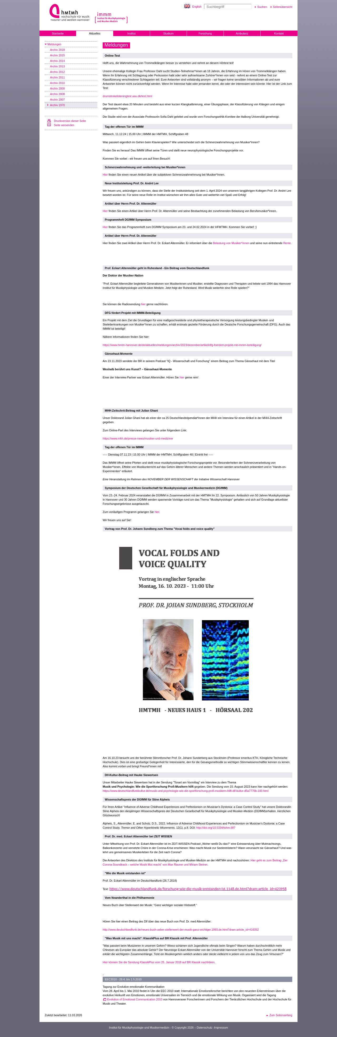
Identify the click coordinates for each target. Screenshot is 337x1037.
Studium (168, 33)
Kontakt (279, 33)
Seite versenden (64, 125)
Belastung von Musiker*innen (231, 243)
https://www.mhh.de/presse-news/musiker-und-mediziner (138, 438)
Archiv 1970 (57, 105)
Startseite (58, 33)
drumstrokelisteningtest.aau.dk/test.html (127, 96)
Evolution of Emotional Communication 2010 (134, 999)
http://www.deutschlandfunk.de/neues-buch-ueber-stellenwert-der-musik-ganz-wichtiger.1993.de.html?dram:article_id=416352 (181, 929)
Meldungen (54, 44)
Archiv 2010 (57, 83)
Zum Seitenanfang (280, 1015)
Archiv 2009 (57, 88)
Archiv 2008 (57, 94)
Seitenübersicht (282, 6)
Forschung (205, 33)
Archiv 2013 (57, 66)
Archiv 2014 (57, 60)
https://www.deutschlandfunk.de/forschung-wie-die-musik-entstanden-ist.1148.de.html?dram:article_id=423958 (197, 888)
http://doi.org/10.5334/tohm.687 (215, 827)
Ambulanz (242, 33)
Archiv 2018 (57, 49)
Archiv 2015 (57, 55)
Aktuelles (94, 33)
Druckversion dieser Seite (70, 120)
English (196, 6)
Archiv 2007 (57, 99)
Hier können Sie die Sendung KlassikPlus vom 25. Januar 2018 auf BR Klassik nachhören (159, 962)
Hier (105, 174)
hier (143, 304)
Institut (131, 33)
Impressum (221, 1027)
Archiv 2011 (57, 77)
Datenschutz (204, 1027)
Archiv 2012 (57, 71)
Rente (287, 243)
